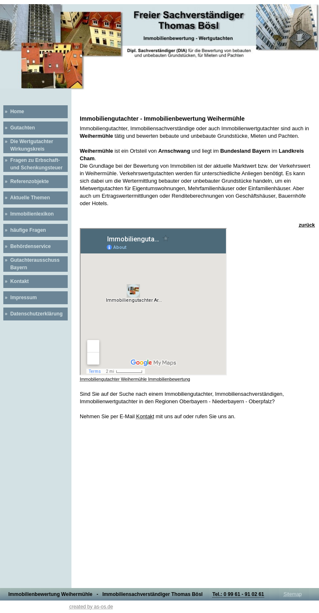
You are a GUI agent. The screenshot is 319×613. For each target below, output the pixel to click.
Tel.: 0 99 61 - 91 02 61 (238, 594)
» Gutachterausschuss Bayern (31, 264)
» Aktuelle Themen (26, 198)
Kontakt (145, 416)
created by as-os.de (91, 607)
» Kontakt (16, 281)
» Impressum (20, 297)
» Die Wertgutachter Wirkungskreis (28, 145)
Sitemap (292, 594)
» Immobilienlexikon (28, 214)
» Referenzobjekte (26, 181)
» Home (13, 111)
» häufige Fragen (24, 230)
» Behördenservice (27, 246)
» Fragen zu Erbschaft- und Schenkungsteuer (33, 164)
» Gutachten (19, 128)
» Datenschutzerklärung (33, 314)
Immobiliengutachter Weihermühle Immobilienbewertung (135, 379)
